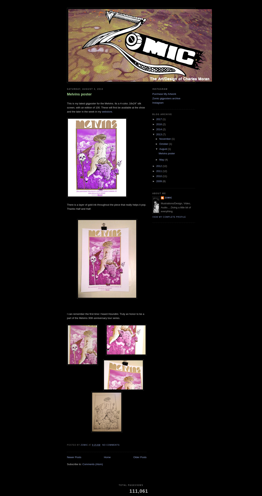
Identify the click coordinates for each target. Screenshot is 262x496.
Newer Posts (74, 457)
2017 (159, 119)
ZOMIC (168, 198)
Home (107, 457)
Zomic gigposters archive (166, 98)
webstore (107, 111)
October (164, 143)
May (162, 159)
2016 (159, 124)
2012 (159, 166)
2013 (159, 134)
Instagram (158, 102)
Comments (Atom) (92, 464)
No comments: (111, 445)
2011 (159, 171)
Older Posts (140, 457)
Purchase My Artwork (164, 94)
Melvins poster (79, 94)
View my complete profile (169, 217)
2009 (159, 181)
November (165, 138)
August (163, 149)
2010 (159, 176)
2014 (159, 129)
